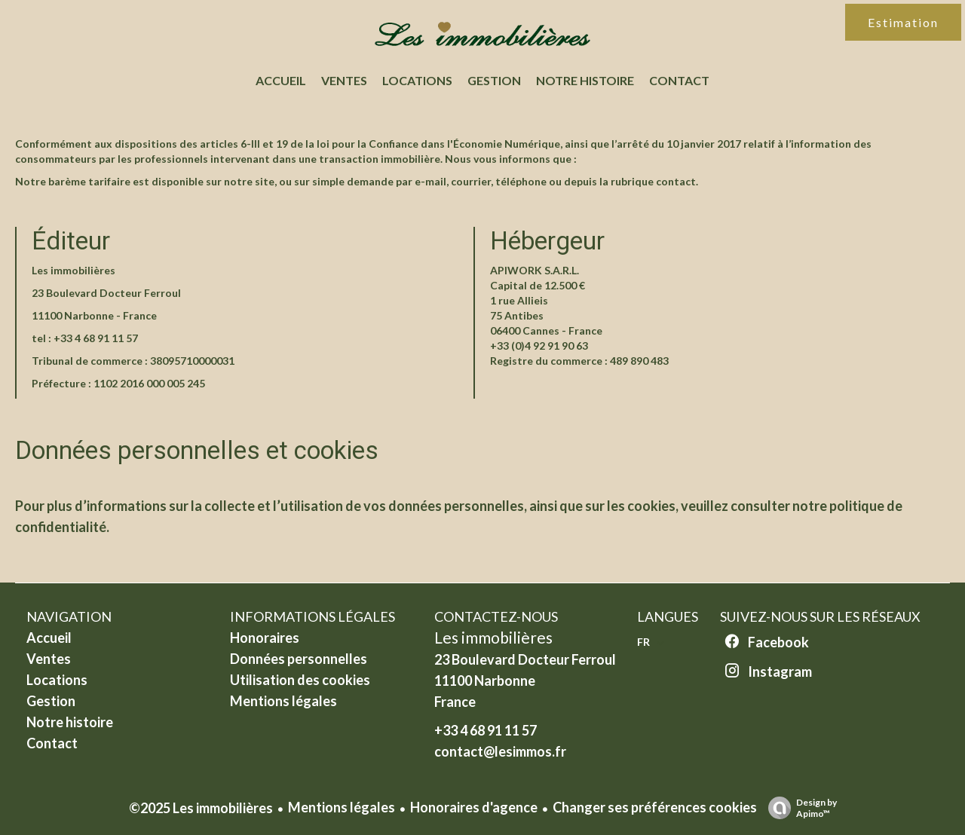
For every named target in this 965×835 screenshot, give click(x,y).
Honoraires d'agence (474, 807)
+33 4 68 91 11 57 (96, 338)
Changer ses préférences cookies (655, 807)
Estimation (903, 22)
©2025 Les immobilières (201, 808)
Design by (799, 808)
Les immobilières (493, 637)
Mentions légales (341, 807)
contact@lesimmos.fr (500, 751)
